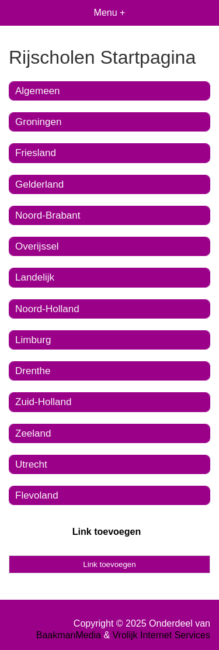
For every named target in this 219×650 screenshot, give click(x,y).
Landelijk (34, 277)
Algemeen (37, 90)
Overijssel (37, 246)
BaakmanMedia (68, 635)
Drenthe (32, 370)
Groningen (38, 121)
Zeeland (33, 433)
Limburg (33, 339)
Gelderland (39, 184)
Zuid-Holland (43, 401)
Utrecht (31, 464)
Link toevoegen (106, 532)
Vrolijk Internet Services (161, 635)
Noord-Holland (47, 308)
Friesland (35, 152)
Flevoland (36, 495)
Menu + (110, 13)
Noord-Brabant (48, 215)
